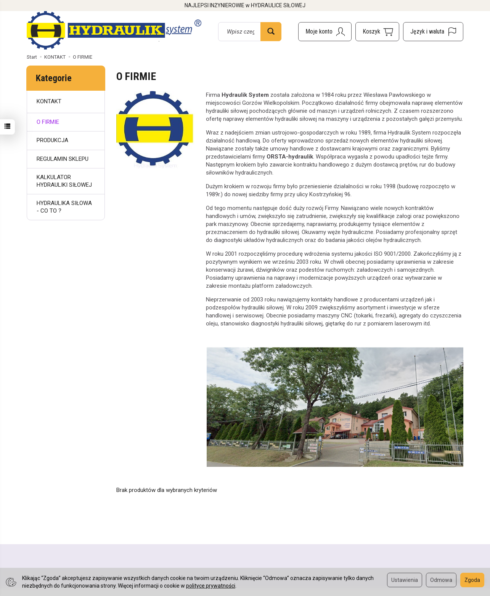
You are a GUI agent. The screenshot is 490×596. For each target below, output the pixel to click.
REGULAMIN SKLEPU (62, 158)
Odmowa (441, 580)
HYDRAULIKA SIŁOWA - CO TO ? (64, 207)
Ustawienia (404, 580)
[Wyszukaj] (270, 31)
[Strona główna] (114, 30)
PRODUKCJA (52, 140)
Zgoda (472, 580)
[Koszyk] (377, 31)
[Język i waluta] (433, 31)
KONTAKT (49, 101)
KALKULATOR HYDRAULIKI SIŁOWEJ (64, 181)
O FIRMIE (48, 122)
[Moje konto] (325, 31)
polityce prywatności (210, 586)
